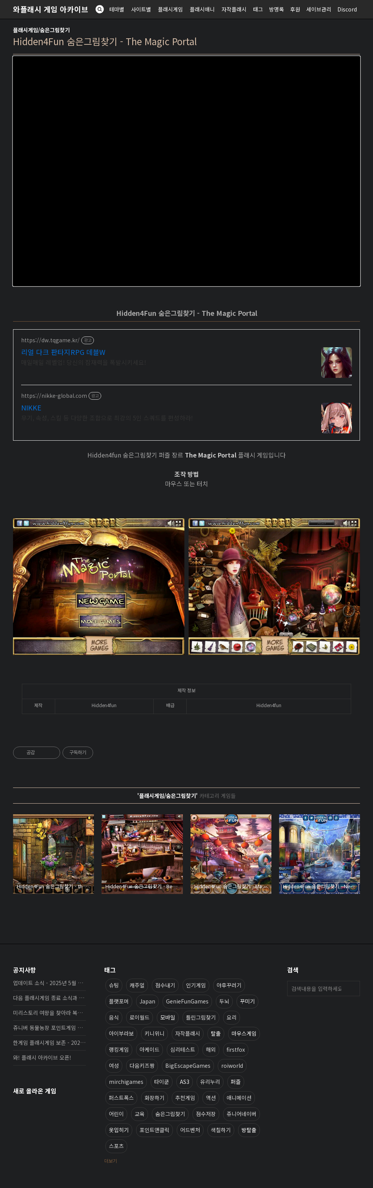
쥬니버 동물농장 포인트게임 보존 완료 (49, 1027)
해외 (211, 1049)
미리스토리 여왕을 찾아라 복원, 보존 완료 (49, 1012)
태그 (258, 9)
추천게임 (185, 1097)
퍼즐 (236, 1081)
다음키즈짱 (142, 1065)
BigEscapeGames (187, 1065)
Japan (147, 1001)
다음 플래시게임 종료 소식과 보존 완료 (49, 998)
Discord (347, 9)
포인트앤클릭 (154, 1130)
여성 (114, 1065)
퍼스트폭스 (121, 1097)
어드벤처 (190, 1130)
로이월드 (140, 1017)
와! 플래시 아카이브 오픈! (42, 1057)
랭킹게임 (119, 1049)
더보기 (110, 1160)
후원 (295, 9)
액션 (211, 1097)
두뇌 (224, 1001)
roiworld (232, 1065)
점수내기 (165, 985)
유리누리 (210, 1081)
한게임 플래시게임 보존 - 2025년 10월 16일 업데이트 (49, 1042)
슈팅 (114, 985)
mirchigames (126, 1081)
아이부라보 (121, 1033)
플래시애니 (202, 9)
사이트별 (141, 9)
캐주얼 (137, 985)
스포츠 (116, 1146)
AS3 (184, 1081)
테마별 (116, 9)
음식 (114, 1017)
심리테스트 (182, 1049)
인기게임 (196, 985)
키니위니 (154, 1033)
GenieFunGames (187, 1001)
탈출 (216, 1033)
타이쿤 (161, 1081)
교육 (140, 1114)
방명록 (276, 9)
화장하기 (154, 1097)
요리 (232, 1017)
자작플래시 (234, 9)
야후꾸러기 (229, 985)
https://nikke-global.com (54, 395)
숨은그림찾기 (170, 1114)
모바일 (167, 1017)
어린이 (116, 1114)
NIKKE (31, 407)
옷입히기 (119, 1130)
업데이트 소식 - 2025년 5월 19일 (49, 983)
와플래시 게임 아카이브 (50, 9)
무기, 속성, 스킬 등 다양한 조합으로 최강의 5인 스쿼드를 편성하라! (107, 417)
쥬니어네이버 (241, 1114)
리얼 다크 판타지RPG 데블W (63, 351)
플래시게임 (170, 9)
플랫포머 (119, 1001)
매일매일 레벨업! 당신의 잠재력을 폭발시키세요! (83, 362)
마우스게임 (244, 1033)
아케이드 (149, 1049)
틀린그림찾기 (201, 1017)
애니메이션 (239, 1097)
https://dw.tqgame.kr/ (50, 340)
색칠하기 (221, 1130)
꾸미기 (247, 1001)
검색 (352, 988)
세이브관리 (318, 9)
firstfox (236, 1049)
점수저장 (206, 1114)
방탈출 (249, 1130)
